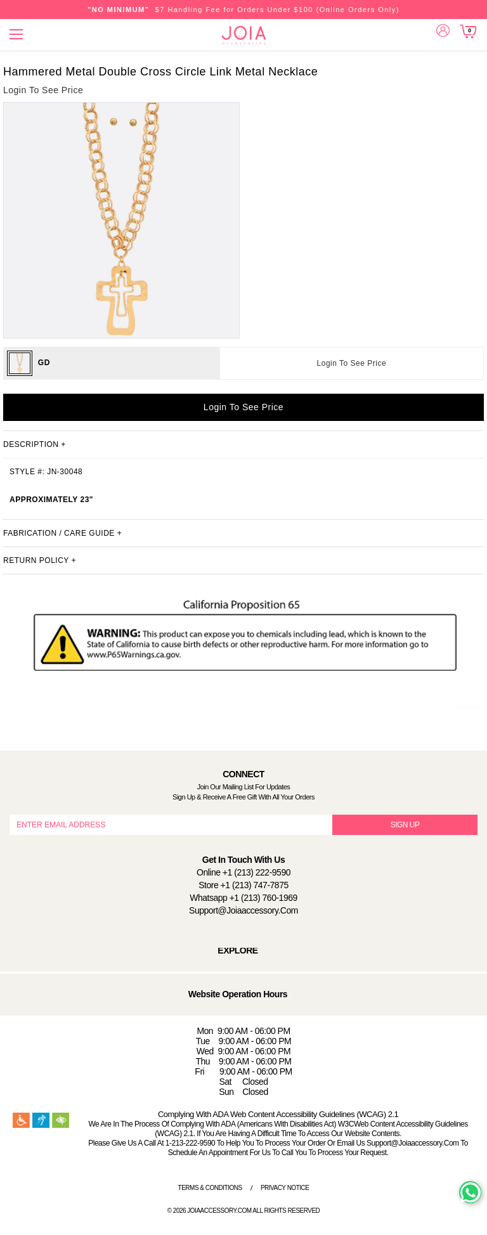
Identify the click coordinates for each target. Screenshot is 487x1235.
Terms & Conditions (210, 1187)
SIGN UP (405, 824)
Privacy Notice (285, 1187)
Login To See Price (352, 363)
